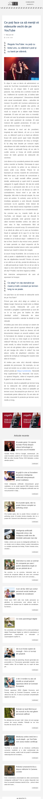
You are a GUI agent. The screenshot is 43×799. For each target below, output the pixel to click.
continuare (35, 463)
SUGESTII (30, 4)
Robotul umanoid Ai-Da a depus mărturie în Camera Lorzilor (26, 769)
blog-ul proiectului (24, 371)
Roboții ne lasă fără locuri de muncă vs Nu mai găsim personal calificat (27, 711)
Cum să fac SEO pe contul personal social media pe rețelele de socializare (26, 591)
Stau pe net (9, 35)
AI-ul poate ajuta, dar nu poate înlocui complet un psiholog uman (26, 505)
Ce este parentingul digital (26, 619)
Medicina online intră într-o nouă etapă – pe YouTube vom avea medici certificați (26, 739)
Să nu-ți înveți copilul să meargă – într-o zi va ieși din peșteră (26, 651)
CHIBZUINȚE (30, 2)
